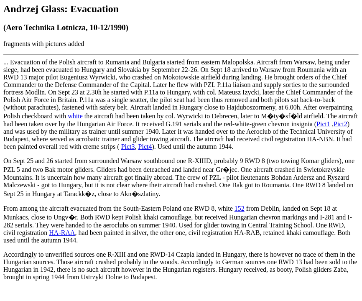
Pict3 (128, 146)
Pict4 (145, 146)
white (75, 116)
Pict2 (340, 124)
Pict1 (323, 124)
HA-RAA (62, 232)
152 (240, 208)
